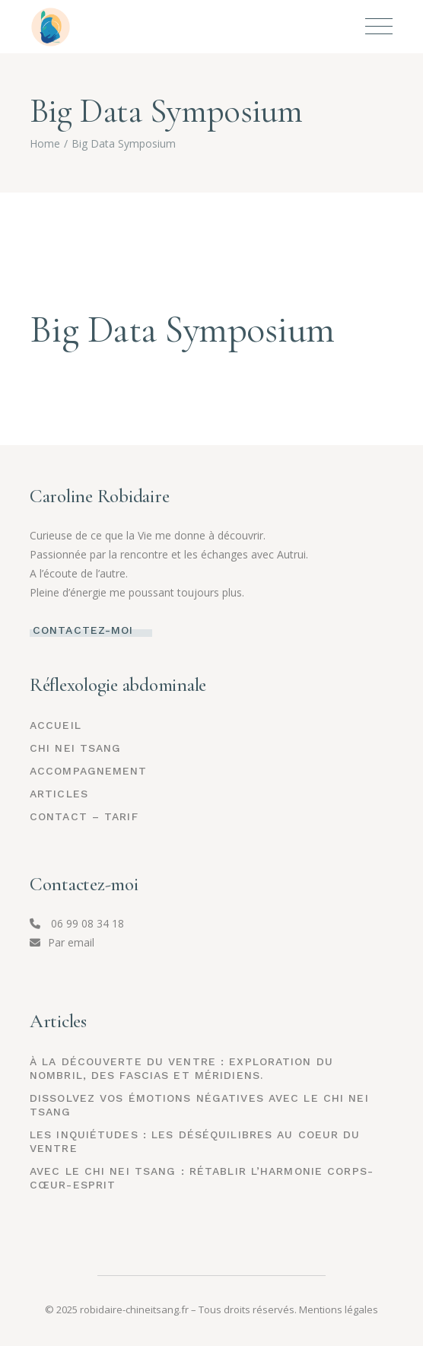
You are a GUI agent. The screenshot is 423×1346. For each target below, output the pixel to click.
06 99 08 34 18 (77, 923)
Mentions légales (338, 1309)
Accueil (55, 725)
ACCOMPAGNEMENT (89, 771)
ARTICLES (59, 794)
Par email (62, 942)
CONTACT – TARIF (84, 816)
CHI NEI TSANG (76, 748)
